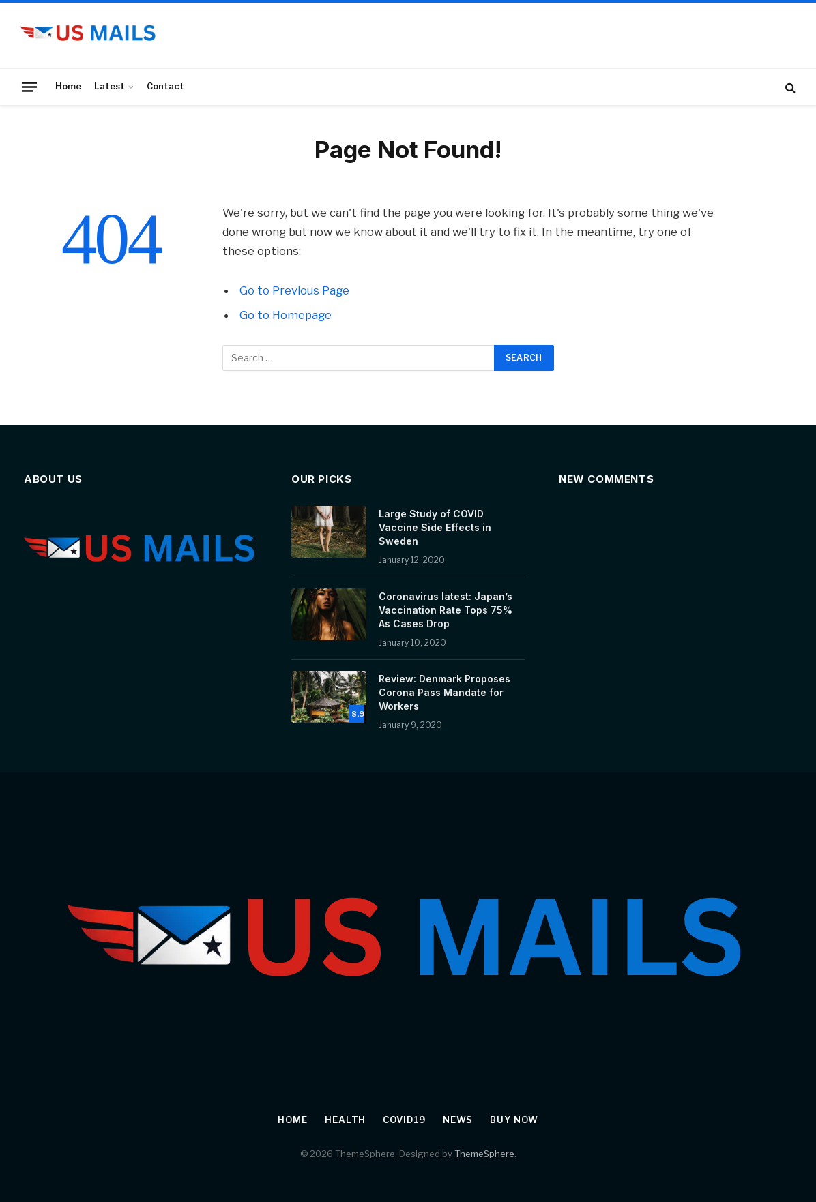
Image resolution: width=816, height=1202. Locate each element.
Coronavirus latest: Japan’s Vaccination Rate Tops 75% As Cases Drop (445, 609)
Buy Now (514, 1119)
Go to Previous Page (294, 290)
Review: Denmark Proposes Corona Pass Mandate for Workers (444, 692)
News (458, 1119)
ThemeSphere (484, 1153)
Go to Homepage (285, 315)
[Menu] (29, 87)
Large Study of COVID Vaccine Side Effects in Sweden (435, 527)
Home (68, 86)
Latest (109, 86)
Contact (165, 86)
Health (345, 1119)
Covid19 (404, 1119)
